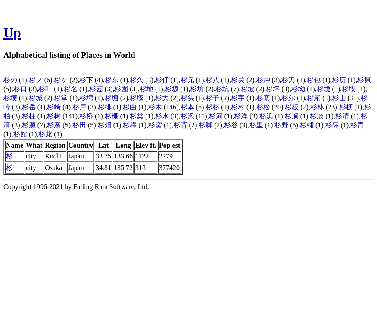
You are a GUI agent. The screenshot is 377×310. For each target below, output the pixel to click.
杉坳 (298, 89)
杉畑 (105, 125)
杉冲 (263, 80)
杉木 (155, 107)
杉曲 (130, 107)
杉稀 (130, 125)
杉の (10, 80)
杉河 (216, 116)
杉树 (54, 116)
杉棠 (136, 116)
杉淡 (317, 116)
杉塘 (111, 98)
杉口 (20, 89)
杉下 (86, 80)
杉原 (364, 80)
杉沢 (187, 116)
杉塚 (136, 98)
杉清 (342, 116)
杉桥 (86, 116)
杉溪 (54, 125)
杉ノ (36, 80)
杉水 (162, 116)
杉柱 (29, 116)
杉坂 (172, 89)
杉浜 (266, 116)
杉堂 (61, 98)
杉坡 (248, 89)
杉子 (212, 98)
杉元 (187, 80)
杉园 (96, 89)
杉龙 (45, 134)
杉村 (238, 107)
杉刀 (288, 80)
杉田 (79, 125)
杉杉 (212, 107)
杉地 (146, 89)
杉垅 (323, 89)
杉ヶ (61, 80)
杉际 (332, 125)
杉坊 (197, 89)
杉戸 (79, 107)
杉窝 (155, 125)
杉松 (263, 107)
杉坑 (222, 89)
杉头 (187, 98)
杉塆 (86, 98)
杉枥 (346, 107)
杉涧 (292, 116)
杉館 (20, 134)
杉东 (111, 80)
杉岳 (29, 107)
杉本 (187, 107)
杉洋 (241, 116)
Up (12, 32)
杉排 (105, 107)
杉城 (36, 98)
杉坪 (273, 89)
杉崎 (54, 107)
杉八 (212, 80)
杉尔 (288, 98)
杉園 (121, 89)
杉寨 (263, 98)
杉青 (357, 125)
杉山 (339, 98)
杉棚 (111, 116)
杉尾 (314, 98)
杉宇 (238, 98)
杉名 (71, 89)
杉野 (281, 125)
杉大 (162, 98)
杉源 (29, 125)
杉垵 (348, 89)
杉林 (317, 107)
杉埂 (10, 98)
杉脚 (205, 125)
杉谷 (231, 125)
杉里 (256, 125)
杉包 (314, 80)
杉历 (339, 80)
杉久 (136, 80)
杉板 (292, 107)
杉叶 (45, 89)
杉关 (238, 80)
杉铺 (307, 125)
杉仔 (162, 80)
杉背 (180, 125)
